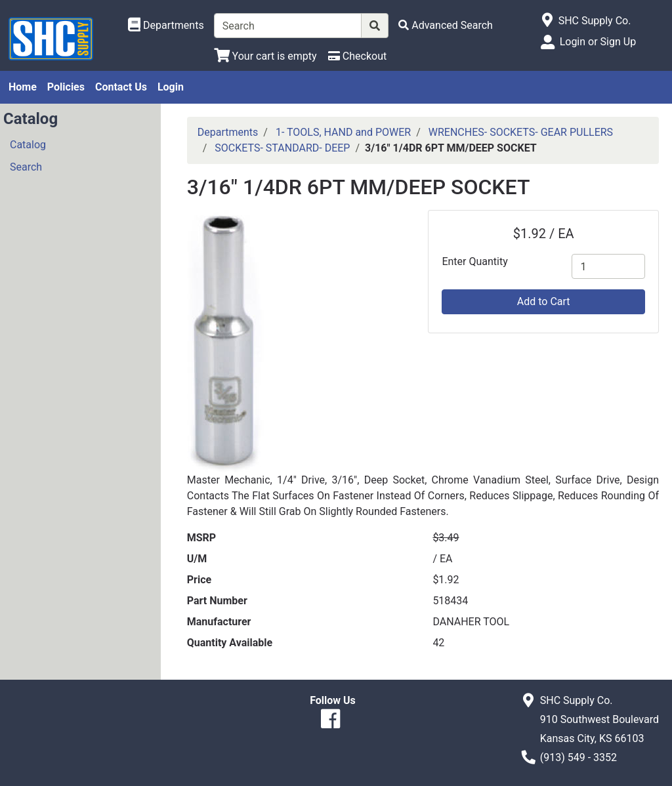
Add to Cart (543, 301)
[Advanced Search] (445, 25)
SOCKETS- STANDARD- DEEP (282, 148)
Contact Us (121, 87)
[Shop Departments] (166, 25)
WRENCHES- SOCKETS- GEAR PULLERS (521, 132)
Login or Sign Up (598, 41)
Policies (66, 87)
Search (26, 167)
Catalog (28, 144)
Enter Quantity (474, 261)
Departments (228, 132)
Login (171, 87)
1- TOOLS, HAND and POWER (343, 132)
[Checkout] (357, 56)
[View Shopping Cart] (265, 56)
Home (23, 87)
